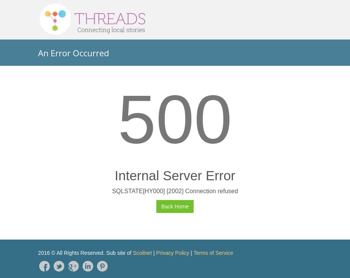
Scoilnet (142, 253)
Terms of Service (213, 253)
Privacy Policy (172, 253)
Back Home (175, 206)
